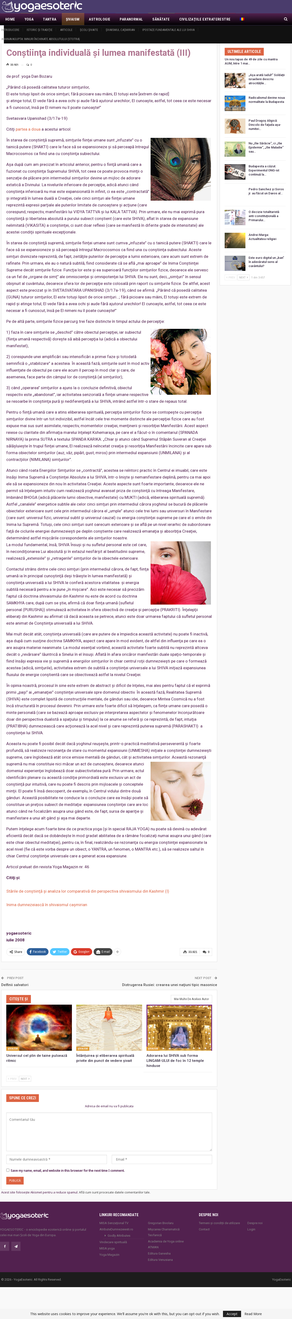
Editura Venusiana (160, 1259)
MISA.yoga (107, 1248)
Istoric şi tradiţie (39, 30)
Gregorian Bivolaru (161, 1222)
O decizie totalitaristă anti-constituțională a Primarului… (264, 216)
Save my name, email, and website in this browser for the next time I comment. (68, 1170)
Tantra (49, 19)
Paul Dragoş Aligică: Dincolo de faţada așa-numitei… (265, 125)
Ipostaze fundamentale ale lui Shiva (168, 30)
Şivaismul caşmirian (120, 30)
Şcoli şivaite (89, 30)
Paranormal (131, 19)
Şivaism (73, 19)
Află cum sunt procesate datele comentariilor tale (114, 1192)
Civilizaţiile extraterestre (205, 19)
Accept (232, 1314)
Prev (12, 1078)
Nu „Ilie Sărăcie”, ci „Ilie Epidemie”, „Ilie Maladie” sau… (266, 147)
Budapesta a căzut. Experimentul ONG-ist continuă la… (264, 170)
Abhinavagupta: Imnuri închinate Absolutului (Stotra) (40, 39)
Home (10, 19)
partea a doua (28, 129)
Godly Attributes (119, 1235)
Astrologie (99, 19)
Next (25, 1078)
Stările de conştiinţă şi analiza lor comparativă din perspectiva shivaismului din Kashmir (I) (87, 891)
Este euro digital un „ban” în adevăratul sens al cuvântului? (266, 262)
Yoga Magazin (109, 1254)
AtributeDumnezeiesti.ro (116, 1229)
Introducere (10, 30)
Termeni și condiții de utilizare (219, 1222)
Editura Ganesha (159, 1253)
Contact (204, 1229)
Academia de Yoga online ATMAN (166, 1243)
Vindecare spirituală (113, 1241)
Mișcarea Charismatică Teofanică (164, 1231)
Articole (66, 30)
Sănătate (161, 19)
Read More (253, 1314)
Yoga (29, 19)
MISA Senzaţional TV (113, 1222)
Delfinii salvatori (14, 984)
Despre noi (255, 1222)
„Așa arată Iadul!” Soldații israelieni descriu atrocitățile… (267, 79)
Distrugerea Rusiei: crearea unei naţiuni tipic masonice (169, 984)
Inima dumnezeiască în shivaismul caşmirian (46, 904)
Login (251, 1229)
